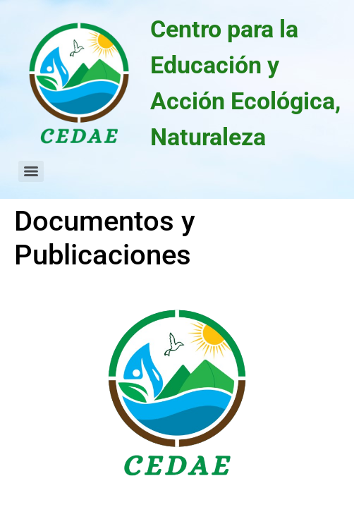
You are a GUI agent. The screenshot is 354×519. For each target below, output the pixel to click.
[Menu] (31, 171)
